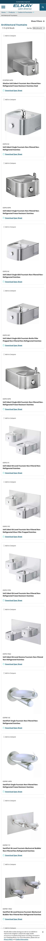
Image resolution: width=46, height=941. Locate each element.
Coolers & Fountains (25, 12)
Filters (39, 21)
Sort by (29, 28)
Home (3, 12)
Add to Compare (10, 36)
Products (12, 12)
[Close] (43, 935)
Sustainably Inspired (23, 2)
